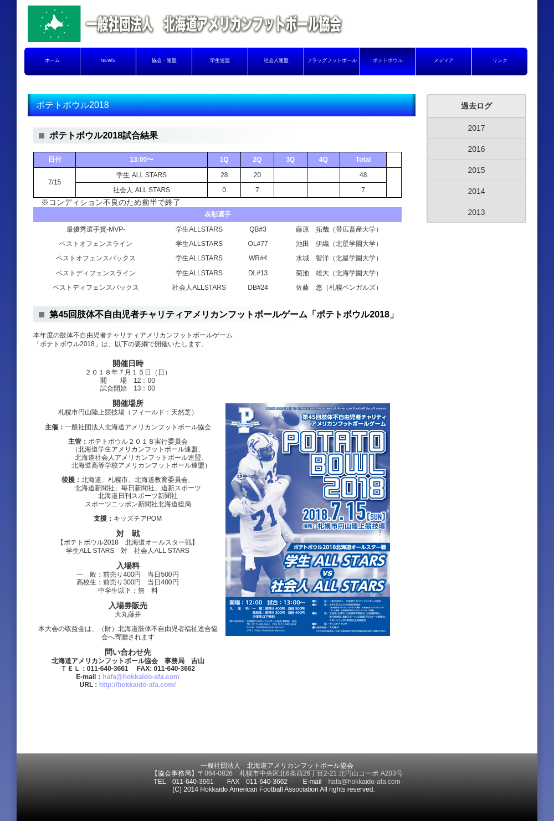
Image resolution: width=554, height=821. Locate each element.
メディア (444, 60)
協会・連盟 (164, 60)
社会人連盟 (276, 60)
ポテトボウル (388, 60)
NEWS (108, 60)
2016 (476, 149)
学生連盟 (220, 60)
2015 (476, 170)
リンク (500, 60)
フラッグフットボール (332, 60)
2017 (476, 128)
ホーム (52, 60)
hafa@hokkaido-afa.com (140, 677)
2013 (476, 212)
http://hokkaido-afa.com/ (137, 685)
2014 (476, 191)
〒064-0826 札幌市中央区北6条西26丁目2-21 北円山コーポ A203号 (300, 773)
